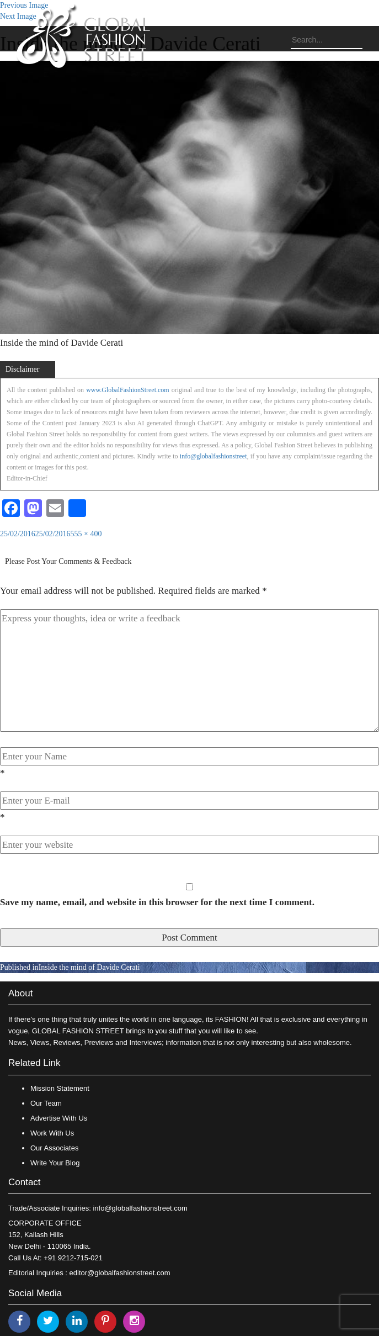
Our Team (46, 1103)
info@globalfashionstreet (213, 456)
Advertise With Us (58, 1118)
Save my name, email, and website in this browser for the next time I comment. (157, 902)
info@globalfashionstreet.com (140, 1208)
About (20, 993)
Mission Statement (59, 1088)
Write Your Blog (54, 1163)
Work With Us (52, 1133)
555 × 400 (86, 534)
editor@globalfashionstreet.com (120, 1273)
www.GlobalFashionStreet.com (127, 390)
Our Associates (54, 1148)
